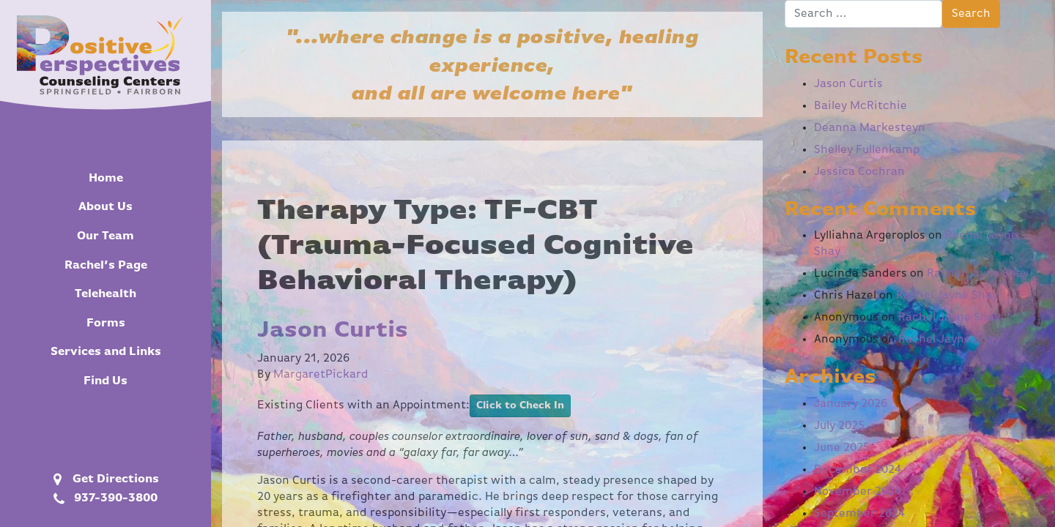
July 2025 (839, 426)
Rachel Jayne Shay (978, 274)
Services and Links (106, 352)
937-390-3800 (104, 498)
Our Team (105, 236)
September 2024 (859, 514)
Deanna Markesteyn (869, 128)
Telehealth (105, 294)
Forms (105, 323)
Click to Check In (520, 405)
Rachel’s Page (105, 266)
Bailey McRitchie (860, 106)
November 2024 (857, 492)
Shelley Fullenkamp (866, 150)
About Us (105, 207)
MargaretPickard (321, 375)
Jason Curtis (332, 330)
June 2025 (842, 448)
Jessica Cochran (859, 172)
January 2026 (851, 404)
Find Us (105, 381)
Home (106, 178)
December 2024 (857, 470)
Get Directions (103, 479)
